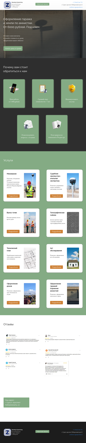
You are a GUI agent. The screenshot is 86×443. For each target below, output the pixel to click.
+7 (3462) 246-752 (77, 2)
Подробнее (13, 231)
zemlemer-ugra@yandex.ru (75, 7)
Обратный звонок (42, 4)
